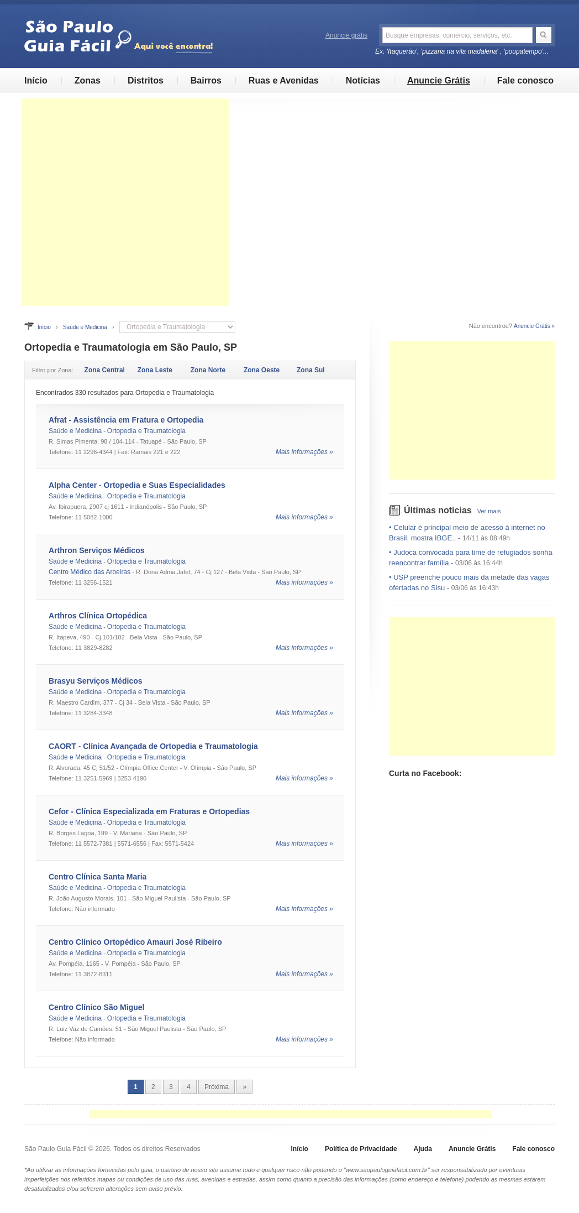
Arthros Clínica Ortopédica (98, 615)
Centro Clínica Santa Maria (97, 876)
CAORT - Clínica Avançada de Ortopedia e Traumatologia (153, 746)
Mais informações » (304, 452)
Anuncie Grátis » (534, 326)
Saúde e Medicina (85, 327)
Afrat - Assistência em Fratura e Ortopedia (126, 419)
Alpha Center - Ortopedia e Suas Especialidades (137, 485)
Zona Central (105, 370)
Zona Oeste (262, 370)
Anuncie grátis (346, 35)
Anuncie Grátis (438, 80)
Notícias (363, 80)
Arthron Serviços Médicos (97, 550)
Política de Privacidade (361, 1149)
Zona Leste (155, 370)
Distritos (146, 80)
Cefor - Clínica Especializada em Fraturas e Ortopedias (149, 811)
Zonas (88, 80)
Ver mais (489, 511)
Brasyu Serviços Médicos (96, 680)
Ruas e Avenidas (284, 80)
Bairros (206, 80)
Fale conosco (525, 80)
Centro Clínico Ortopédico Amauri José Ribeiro (135, 942)
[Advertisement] (125, 202)
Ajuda (423, 1149)
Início (36, 80)
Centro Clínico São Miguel (96, 1007)
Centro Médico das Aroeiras (89, 572)
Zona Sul (311, 370)
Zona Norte (208, 370)
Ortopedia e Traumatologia (146, 431)
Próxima (216, 1087)
